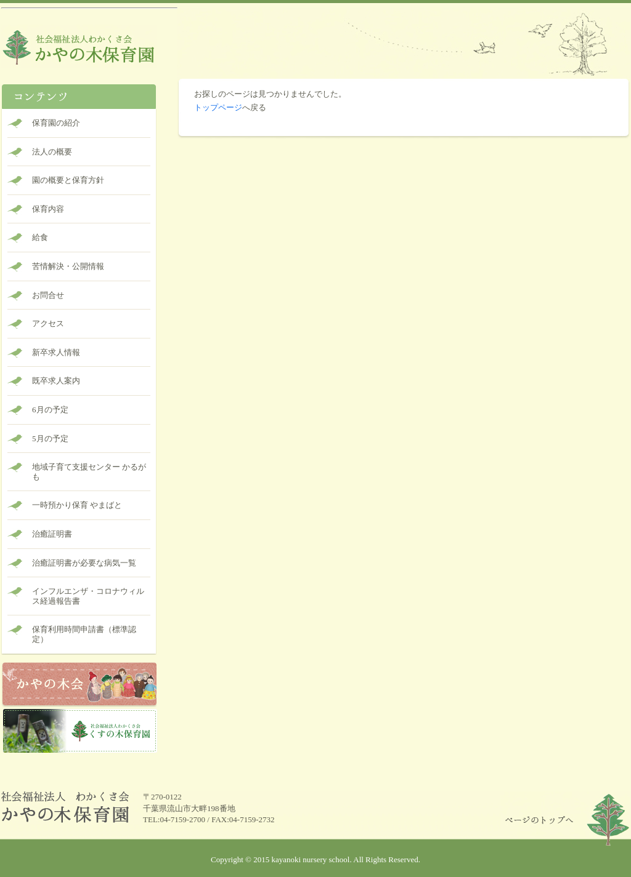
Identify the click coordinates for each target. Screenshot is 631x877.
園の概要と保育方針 (68, 180)
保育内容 (48, 209)
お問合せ (48, 295)
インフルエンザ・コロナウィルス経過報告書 (88, 596)
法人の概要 (52, 151)
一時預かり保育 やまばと (77, 505)
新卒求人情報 (56, 352)
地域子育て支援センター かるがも (89, 471)
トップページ (218, 107)
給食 (40, 237)
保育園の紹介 (56, 122)
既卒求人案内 (56, 380)
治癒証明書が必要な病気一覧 (84, 562)
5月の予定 (50, 438)
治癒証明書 (52, 534)
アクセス (48, 323)
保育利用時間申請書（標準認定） (84, 634)
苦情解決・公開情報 (68, 266)
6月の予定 (50, 409)
